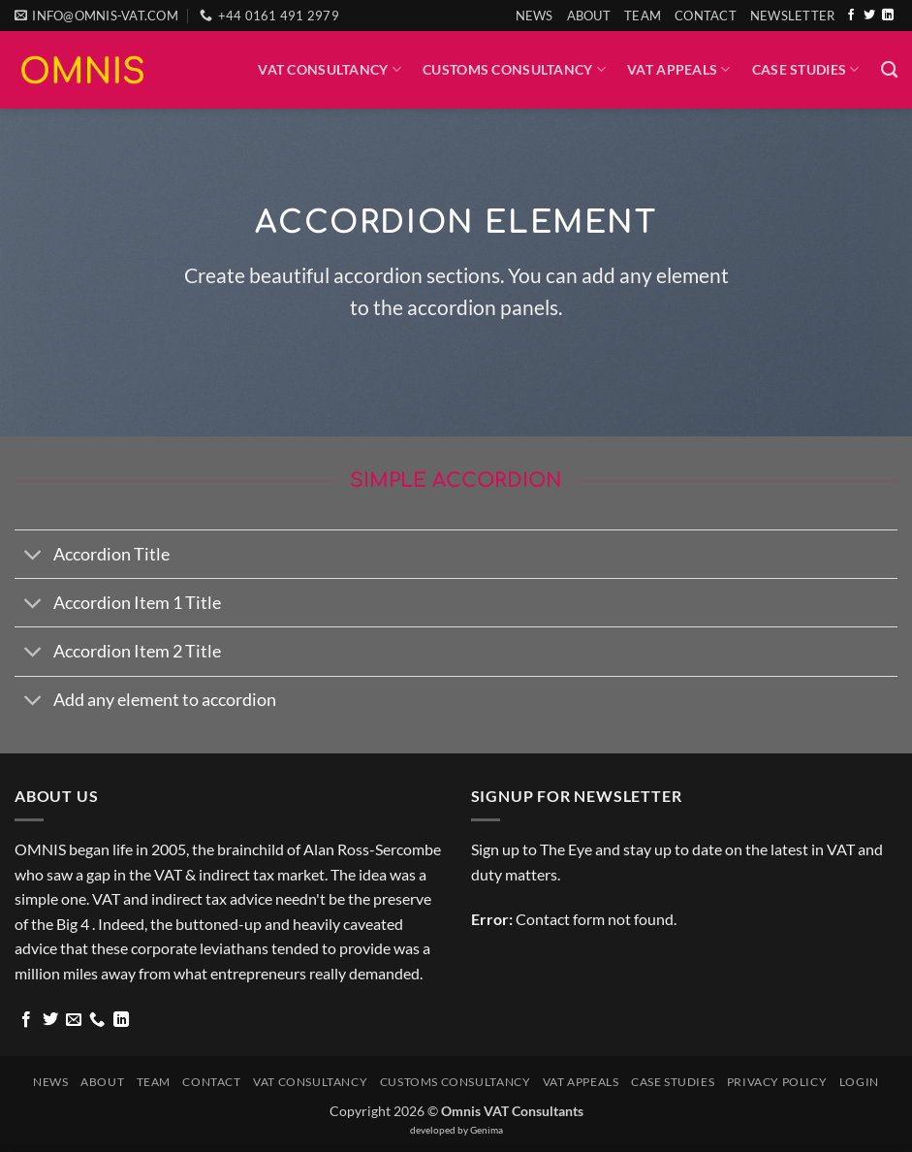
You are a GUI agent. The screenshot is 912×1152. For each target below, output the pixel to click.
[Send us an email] (73, 1020)
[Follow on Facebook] (851, 15)
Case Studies (806, 69)
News (534, 15)
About (589, 15)
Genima (486, 1130)
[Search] (889, 70)
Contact (706, 15)
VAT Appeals (679, 69)
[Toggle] (33, 556)
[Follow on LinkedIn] (888, 15)
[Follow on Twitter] (869, 15)
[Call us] (97, 1020)
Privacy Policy (777, 1081)
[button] (792, 15)
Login (859, 1081)
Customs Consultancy (514, 69)
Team (642, 15)
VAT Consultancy (329, 69)
